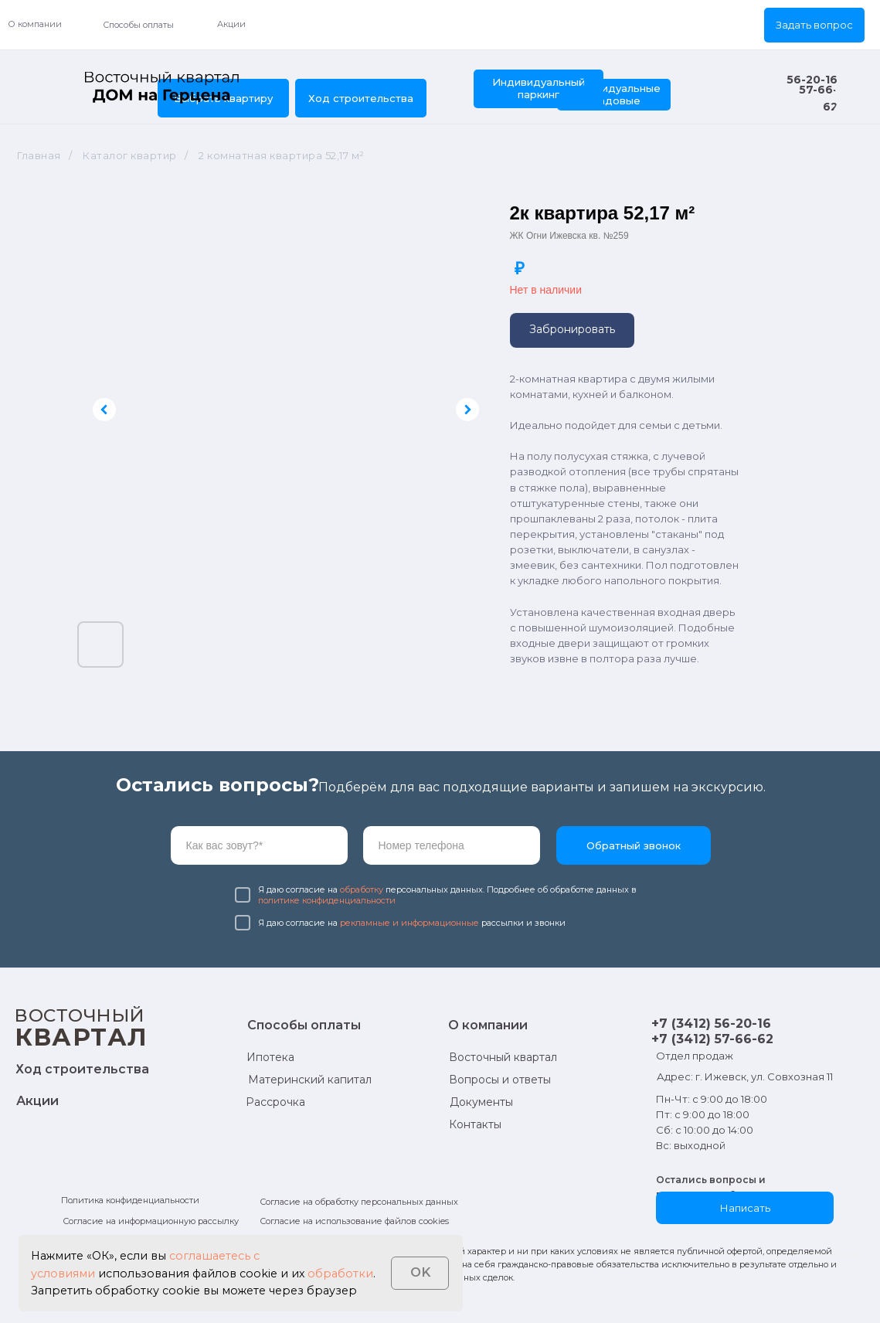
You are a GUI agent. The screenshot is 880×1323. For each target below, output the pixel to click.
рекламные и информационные (409, 922)
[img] (162, 88)
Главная (39, 155)
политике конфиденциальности (327, 900)
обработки (340, 1273)
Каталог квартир (130, 155)
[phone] (451, 845)
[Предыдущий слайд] (104, 409)
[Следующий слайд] (467, 409)
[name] (259, 845)
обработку (361, 889)
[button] (814, 25)
